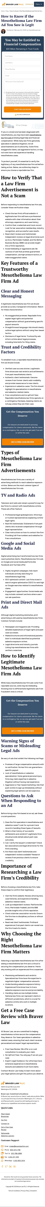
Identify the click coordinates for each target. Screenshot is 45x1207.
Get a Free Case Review (7, 1128)
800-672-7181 (15, 1150)
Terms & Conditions (14, 1191)
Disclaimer (33, 1191)
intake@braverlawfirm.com (19, 1146)
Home (2, 11)
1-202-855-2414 (19, 1161)
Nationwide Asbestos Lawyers (7, 1134)
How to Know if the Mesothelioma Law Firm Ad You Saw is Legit (26, 11)
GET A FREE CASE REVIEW (22, 442)
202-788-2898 (16, 1153)
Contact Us (29, 4)
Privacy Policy (25, 1191)
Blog (7, 11)
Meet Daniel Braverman (5, 1115)
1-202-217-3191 (13, 1157)
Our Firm (4, 1120)
